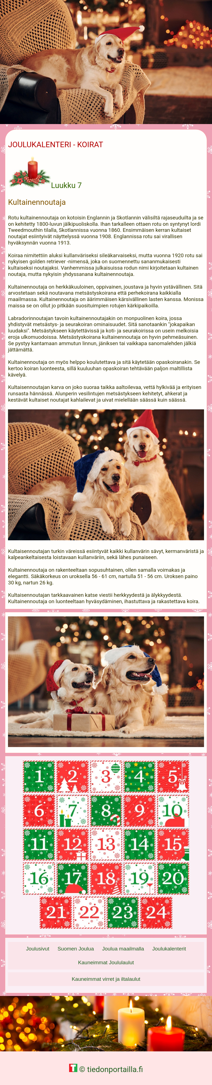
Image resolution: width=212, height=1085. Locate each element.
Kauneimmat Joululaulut (106, 962)
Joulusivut (37, 949)
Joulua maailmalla (123, 949)
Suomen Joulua (76, 949)
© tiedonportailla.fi (106, 1069)
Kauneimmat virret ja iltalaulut (106, 979)
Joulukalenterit (169, 949)
